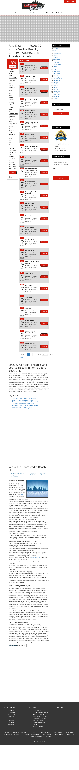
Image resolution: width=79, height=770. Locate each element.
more (10, 91)
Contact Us (11, 712)
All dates (12, 159)
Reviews (48, 736)
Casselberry (56, 96)
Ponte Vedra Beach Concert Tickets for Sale (25, 405)
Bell (54, 70)
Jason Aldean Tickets (40, 717)
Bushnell (55, 87)
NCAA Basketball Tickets (12, 734)
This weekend (11, 162)
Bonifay (55, 75)
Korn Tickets (37, 711)
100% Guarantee (44, 732)
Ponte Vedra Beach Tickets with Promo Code (25, 402)
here (22, 494)
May (10, 142)
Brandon (55, 82)
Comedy (11, 89)
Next (21, 357)
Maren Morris (13, 123)
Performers (13, 114)
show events (43, 354)
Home (16, 13)
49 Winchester (12, 129)
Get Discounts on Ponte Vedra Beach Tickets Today (27, 409)
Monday (11, 97)
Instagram (11, 715)
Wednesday (12, 101)
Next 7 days (12, 166)
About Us (11, 711)
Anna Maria (56, 52)
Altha (54, 50)
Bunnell (55, 86)
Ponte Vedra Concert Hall (12, 151)
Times (11, 107)
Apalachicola (57, 54)
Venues (11, 148)
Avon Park (56, 62)
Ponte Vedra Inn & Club (37, 475)
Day (10, 111)
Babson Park (57, 64)
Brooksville (56, 84)
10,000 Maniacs (11, 126)
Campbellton (57, 91)
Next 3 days (12, 164)
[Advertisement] (29, 451)
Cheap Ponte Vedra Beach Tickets (22, 407)
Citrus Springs (57, 100)
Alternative (12, 87)
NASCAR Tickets (38, 721)
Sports (32, 13)
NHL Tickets (47, 734)
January (11, 137)
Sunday (11, 95)
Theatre (40, 13)
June (10, 144)
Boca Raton (56, 73)
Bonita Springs (57, 77)
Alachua (55, 48)
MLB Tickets (71, 734)
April (10, 140)
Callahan (55, 89)
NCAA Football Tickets (31, 734)
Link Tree (11, 721)
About (7, 732)
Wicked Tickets (38, 727)
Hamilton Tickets (38, 715)
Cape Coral (56, 94)
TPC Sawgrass (11, 155)
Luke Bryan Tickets (39, 719)
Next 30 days (12, 168)
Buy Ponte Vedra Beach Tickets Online (23, 403)
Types (11, 69)
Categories (13, 78)
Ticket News (60, 13)
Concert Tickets (36, 736)
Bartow (55, 68)
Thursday (11, 103)
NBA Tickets (70, 732)
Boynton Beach (58, 78)
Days (10, 93)
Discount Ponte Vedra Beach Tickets (22, 400)
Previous (23, 354)
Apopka (55, 55)
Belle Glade (56, 71)
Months (12, 135)
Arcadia (55, 57)
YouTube (11, 723)
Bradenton (56, 80)
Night (10, 109)
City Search (49, 13)
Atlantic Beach (57, 59)
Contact (32, 732)
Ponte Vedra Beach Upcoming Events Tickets (25, 398)
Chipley (55, 98)
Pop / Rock (12, 80)
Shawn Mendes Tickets (40, 712)
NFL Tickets (58, 732)
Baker (55, 66)
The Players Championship (13, 117)
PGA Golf (11, 85)
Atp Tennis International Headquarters (17, 474)
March (10, 139)
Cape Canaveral (58, 93)
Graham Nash (11, 120)
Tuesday (11, 99)
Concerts (24, 13)
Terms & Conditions (19, 732)
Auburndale (56, 61)
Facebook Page (35, 557)
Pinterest (11, 725)
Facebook (11, 717)
